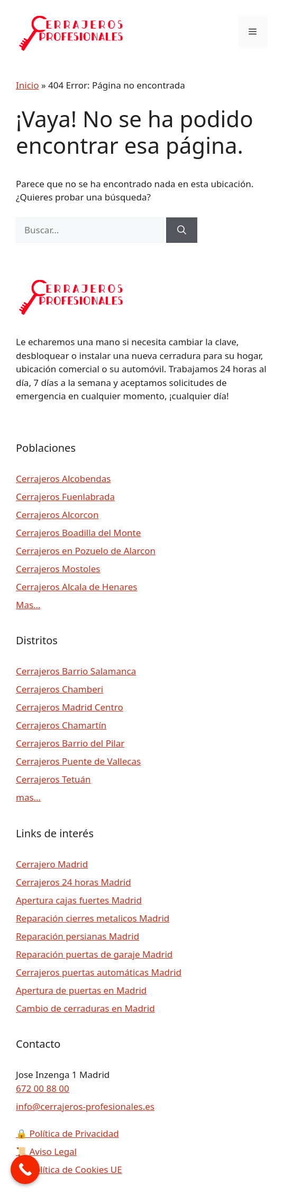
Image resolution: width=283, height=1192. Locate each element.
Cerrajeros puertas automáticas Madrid (98, 972)
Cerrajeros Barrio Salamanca (76, 671)
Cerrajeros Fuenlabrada (65, 496)
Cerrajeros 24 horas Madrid (73, 882)
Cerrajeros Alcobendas (63, 478)
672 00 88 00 (42, 1088)
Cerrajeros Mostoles (58, 569)
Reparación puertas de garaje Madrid (94, 954)
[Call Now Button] (25, 1169)
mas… (28, 797)
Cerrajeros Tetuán (53, 779)
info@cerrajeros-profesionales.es (85, 1106)
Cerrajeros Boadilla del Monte (78, 533)
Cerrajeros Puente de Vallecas (78, 761)
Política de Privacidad (67, 1133)
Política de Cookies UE (69, 1169)
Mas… (28, 605)
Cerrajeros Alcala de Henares (76, 587)
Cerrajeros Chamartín (61, 725)
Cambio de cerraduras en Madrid (85, 1008)
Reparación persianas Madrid (77, 936)
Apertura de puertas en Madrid (81, 990)
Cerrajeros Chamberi (59, 689)
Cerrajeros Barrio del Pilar (70, 743)
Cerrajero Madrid (52, 864)
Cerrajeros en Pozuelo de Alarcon (86, 551)
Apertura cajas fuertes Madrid (79, 900)
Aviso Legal (46, 1151)
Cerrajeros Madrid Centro (69, 707)
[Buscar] (181, 230)
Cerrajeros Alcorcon (57, 515)
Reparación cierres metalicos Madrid (92, 918)
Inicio (27, 85)
